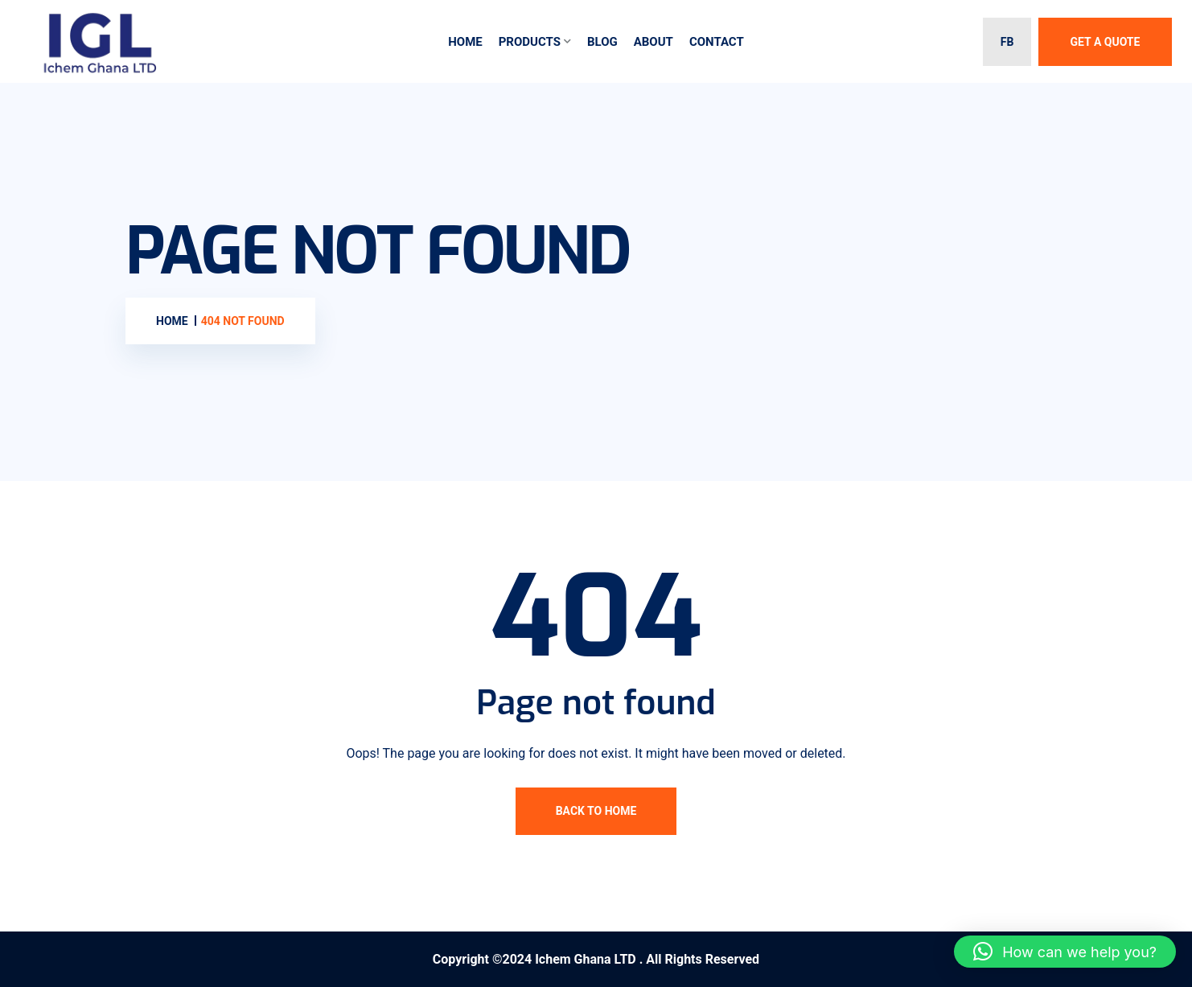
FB (1007, 41)
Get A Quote (1106, 41)
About (653, 42)
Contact (716, 42)
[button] (1065, 952)
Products (530, 42)
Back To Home (596, 810)
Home (465, 42)
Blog (602, 42)
